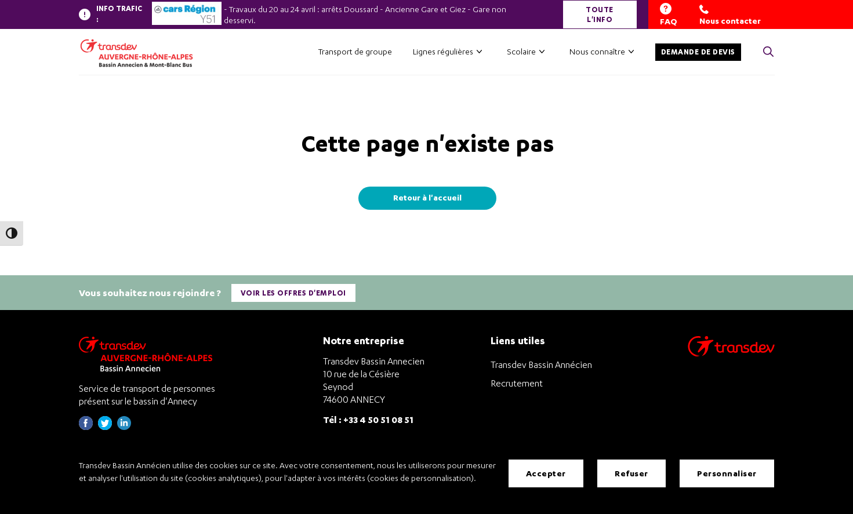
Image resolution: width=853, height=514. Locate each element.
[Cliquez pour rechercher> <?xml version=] (768, 52)
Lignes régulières (443, 51)
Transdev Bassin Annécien (541, 364)
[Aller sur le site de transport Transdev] (731, 354)
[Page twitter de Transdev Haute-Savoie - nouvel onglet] (105, 427)
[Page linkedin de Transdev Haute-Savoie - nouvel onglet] (124, 427)
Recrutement (517, 383)
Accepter (546, 473)
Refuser (631, 473)
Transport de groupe (355, 51)
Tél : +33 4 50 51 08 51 (368, 419)
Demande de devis (698, 52)
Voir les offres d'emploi (293, 293)
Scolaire (521, 51)
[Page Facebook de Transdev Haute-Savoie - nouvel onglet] (86, 427)
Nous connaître (597, 51)
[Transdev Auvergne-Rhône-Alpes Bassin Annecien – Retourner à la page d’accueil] (148, 353)
